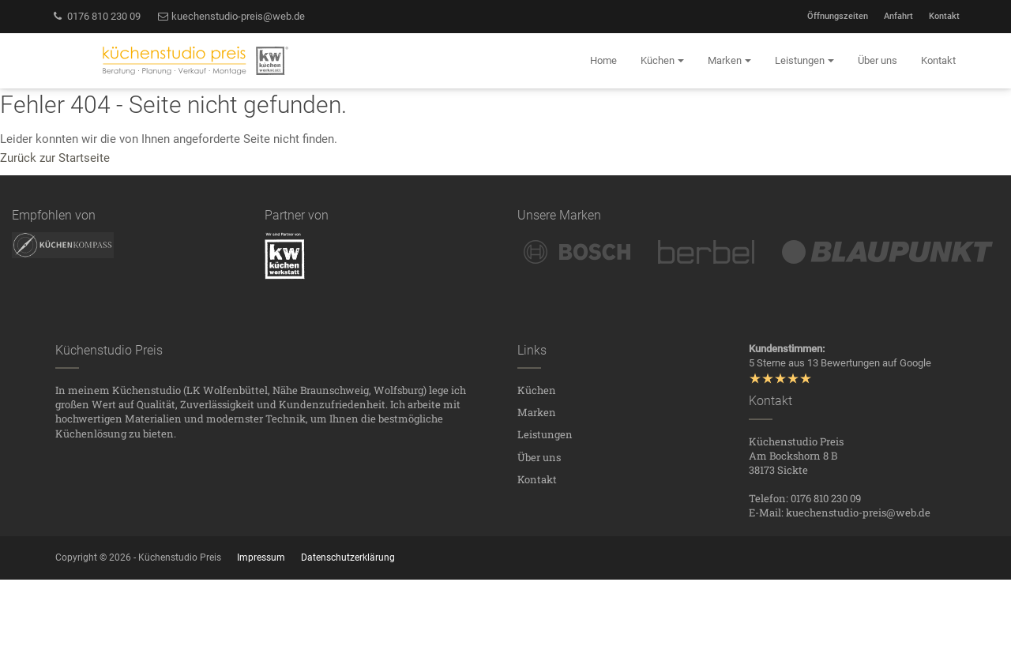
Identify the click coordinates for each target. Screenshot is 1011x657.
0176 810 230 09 (96, 16)
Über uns (539, 457)
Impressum (261, 557)
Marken (536, 412)
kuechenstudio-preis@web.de (231, 16)
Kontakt (944, 16)
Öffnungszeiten (837, 16)
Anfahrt (898, 16)
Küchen (536, 390)
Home (603, 60)
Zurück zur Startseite (55, 158)
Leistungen (545, 434)
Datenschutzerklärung (348, 557)
